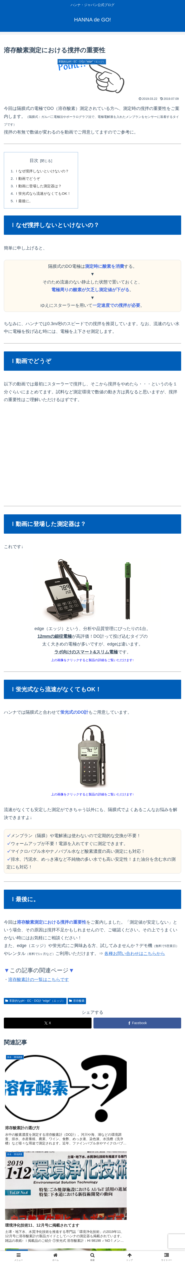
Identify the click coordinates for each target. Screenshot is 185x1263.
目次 (36, 160)
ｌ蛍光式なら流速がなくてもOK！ (44, 195)
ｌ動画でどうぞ (28, 179)
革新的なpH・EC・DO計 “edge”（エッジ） (35, 1002)
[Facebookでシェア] (137, 1025)
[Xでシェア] (48, 1025)
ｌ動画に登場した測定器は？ (40, 187)
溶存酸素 (77, 1002)
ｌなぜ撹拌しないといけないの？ (44, 171)
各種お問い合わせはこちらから (134, 955)
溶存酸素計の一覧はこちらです (38, 981)
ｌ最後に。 (24, 203)
